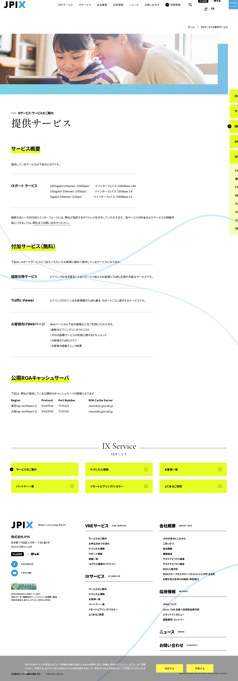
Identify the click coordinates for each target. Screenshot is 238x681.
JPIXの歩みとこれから (174, 538)
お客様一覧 (94, 599)
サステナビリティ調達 (173, 558)
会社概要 (167, 548)
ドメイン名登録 (44, 596)
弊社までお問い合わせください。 (51, 223)
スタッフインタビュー (173, 614)
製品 (55, 596)
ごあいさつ (168, 543)
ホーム (191, 27)
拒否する (169, 668)
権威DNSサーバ (30, 596)
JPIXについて (170, 604)
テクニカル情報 (97, 548)
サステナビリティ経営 (173, 563)
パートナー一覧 (97, 604)
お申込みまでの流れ (99, 543)
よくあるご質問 (96, 614)
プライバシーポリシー (127, 664)
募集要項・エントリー (173, 619)
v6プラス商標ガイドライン (102, 563)
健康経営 (167, 553)
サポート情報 (95, 553)
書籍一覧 (93, 558)
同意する (200, 668)
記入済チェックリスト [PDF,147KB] (35, 599)
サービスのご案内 (98, 538)
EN (206, 14)
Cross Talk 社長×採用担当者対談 (181, 609)
